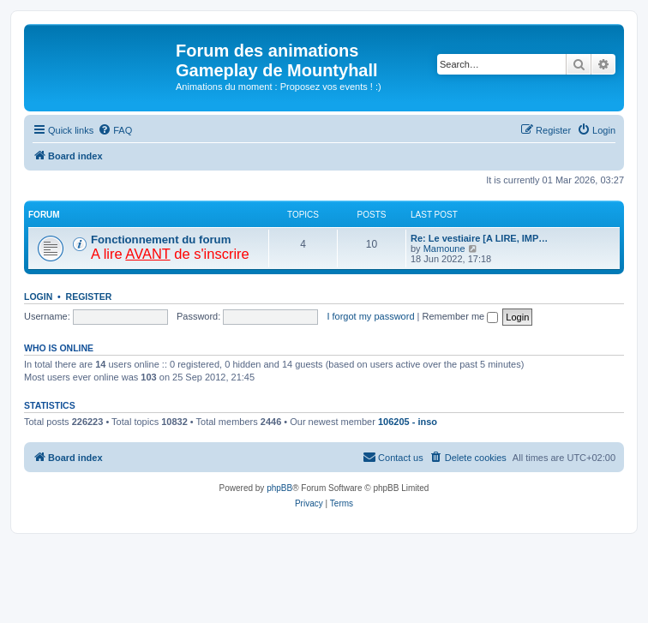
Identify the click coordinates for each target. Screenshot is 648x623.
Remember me (460, 316)
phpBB (279, 488)
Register (89, 296)
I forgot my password (370, 316)
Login (38, 296)
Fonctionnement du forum (161, 239)
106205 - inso (407, 421)
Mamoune (444, 248)
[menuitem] (115, 130)
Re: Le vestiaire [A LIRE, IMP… (479, 238)
